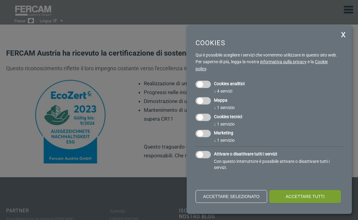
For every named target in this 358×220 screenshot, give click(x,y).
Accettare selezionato (231, 196)
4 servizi (223, 91)
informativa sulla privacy (283, 61)
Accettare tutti (304, 196)
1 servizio (224, 107)
